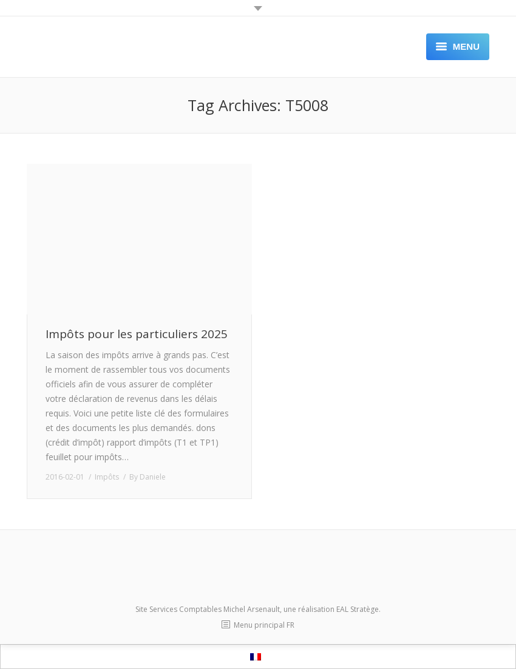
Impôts (107, 477)
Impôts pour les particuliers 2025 (137, 334)
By (147, 477)
